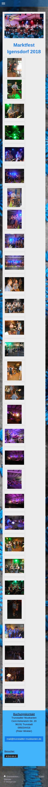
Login (41, 776)
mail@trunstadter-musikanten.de (24, 739)
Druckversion (11, 776)
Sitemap (7, 779)
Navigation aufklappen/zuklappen (24, 3)
